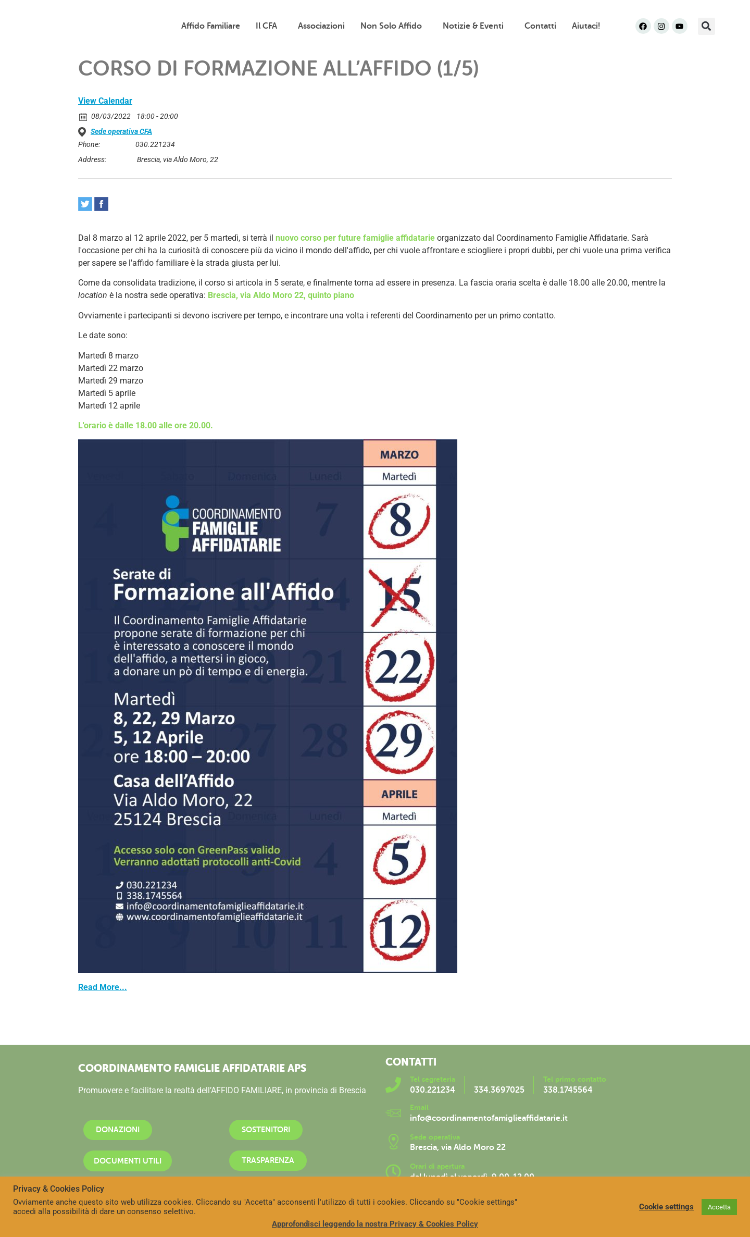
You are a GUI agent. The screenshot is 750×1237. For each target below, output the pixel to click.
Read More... (102, 987)
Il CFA (269, 26)
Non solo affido (393, 26)
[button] (706, 26)
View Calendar (105, 101)
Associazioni (321, 26)
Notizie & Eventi (476, 26)
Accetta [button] (719, 1207)
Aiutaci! (586, 26)
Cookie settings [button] (666, 1206)
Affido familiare (210, 26)
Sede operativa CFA (121, 131)
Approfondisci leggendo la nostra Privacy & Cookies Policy (375, 1224)
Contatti (540, 26)
